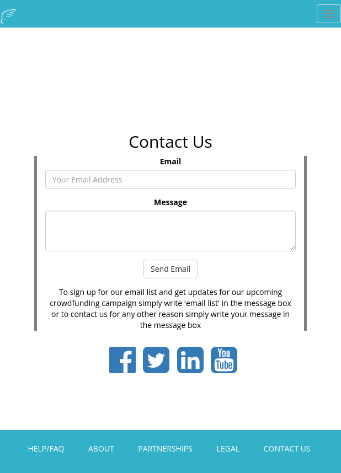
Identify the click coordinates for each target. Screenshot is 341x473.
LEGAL (228, 448)
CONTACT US (287, 448)
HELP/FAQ (46, 448)
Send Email (170, 269)
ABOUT (101, 448)
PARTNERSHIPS (165, 448)
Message (170, 202)
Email (171, 161)
